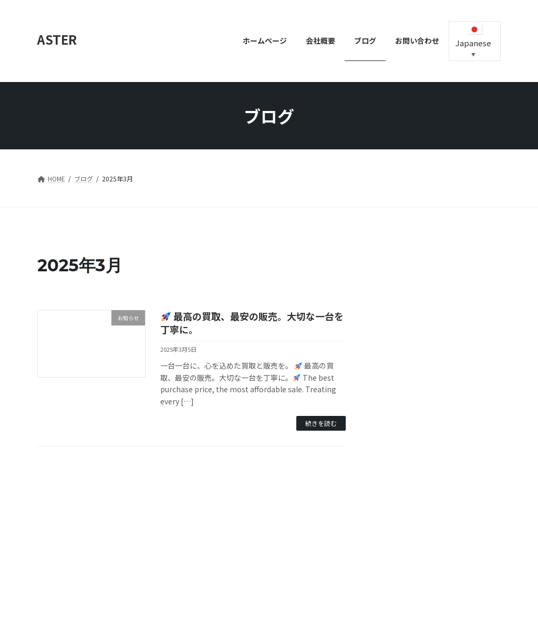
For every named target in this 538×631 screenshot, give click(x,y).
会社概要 (217, 538)
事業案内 (171, 538)
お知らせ (386, 389)
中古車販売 (122, 538)
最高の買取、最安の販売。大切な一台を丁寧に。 (252, 322)
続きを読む (321, 423)
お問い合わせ (66, 538)
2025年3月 (390, 446)
